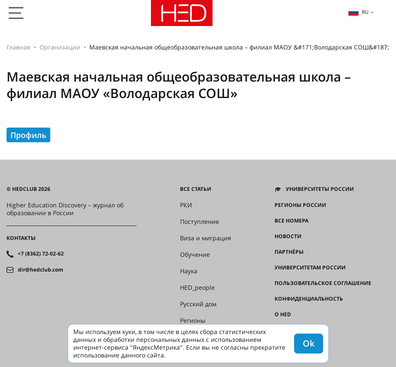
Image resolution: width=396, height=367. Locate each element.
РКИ (186, 205)
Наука (188, 271)
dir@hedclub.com (40, 269)
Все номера (291, 220)
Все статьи (195, 189)
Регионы (193, 320)
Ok (308, 343)
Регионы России (300, 205)
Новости (288, 236)
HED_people (197, 288)
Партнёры (289, 252)
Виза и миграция (205, 238)
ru (358, 12)
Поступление (199, 222)
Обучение (195, 255)
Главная (18, 47)
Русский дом (198, 304)
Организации (59, 47)
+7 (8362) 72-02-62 (41, 253)
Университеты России (320, 189)
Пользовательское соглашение (323, 283)
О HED (283, 314)
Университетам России (310, 267)
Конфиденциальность (309, 298)
